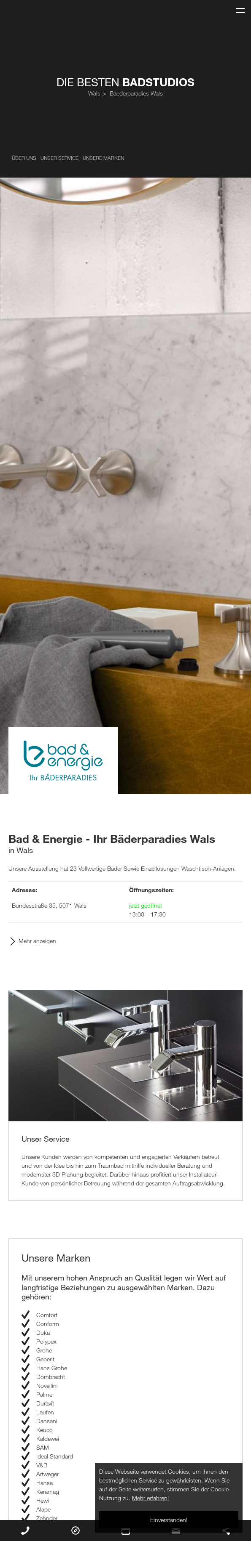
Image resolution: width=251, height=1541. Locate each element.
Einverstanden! (168, 1519)
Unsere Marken (103, 157)
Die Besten (125, 82)
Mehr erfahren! (150, 1497)
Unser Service (59, 157)
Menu (237, 7)
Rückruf (25, 1530)
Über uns (24, 157)
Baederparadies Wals (136, 93)
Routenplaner (75, 1530)
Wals (94, 93)
